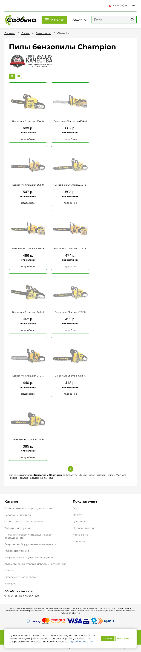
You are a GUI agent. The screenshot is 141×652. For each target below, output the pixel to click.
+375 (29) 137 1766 (122, 5)
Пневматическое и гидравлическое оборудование (28, 536)
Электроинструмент (17, 528)
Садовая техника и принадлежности (28, 508)
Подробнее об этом (80, 641)
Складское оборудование (21, 577)
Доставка (79, 521)
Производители (83, 528)
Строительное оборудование (23, 521)
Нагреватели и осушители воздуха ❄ (28, 557)
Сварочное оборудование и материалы (30, 544)
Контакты (79, 541)
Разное (9, 570)
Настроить (123, 638)
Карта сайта (80, 534)
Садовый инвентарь (17, 515)
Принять (108, 638)
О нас (76, 508)
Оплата (77, 515)
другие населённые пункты (36, 477)
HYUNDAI (10, 583)
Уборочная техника (17, 550)
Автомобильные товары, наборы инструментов (35, 563)
